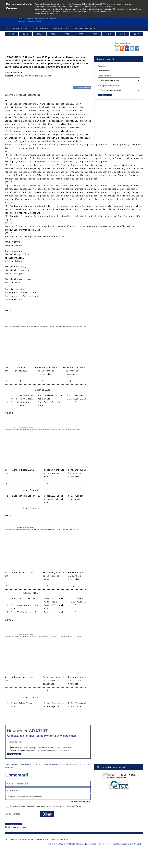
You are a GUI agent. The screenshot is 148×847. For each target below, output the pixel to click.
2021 (81, 34)
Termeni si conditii (104, 844)
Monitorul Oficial (17, 764)
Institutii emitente (84, 28)
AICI (99, 11)
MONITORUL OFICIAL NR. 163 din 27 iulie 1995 (32, 76)
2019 (108, 34)
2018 (122, 34)
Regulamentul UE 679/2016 (58, 750)
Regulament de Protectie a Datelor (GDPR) (89, 4)
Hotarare (47, 764)
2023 (53, 34)
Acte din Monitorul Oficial (20, 839)
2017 (136, 34)
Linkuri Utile (91, 844)
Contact (137, 844)
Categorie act (40, 28)
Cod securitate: (13, 814)
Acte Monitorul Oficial (34, 764)
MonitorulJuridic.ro (76, 844)
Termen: (102, 66)
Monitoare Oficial (17, 28)
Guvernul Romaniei (60, 764)
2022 (67, 34)
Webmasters (127, 844)
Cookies (117, 844)
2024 (39, 34)
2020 (94, 34)
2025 (25, 34)
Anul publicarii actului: (109, 85)
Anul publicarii (61, 28)
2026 (11, 34)
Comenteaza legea (82, 87)
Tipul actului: (104, 76)
